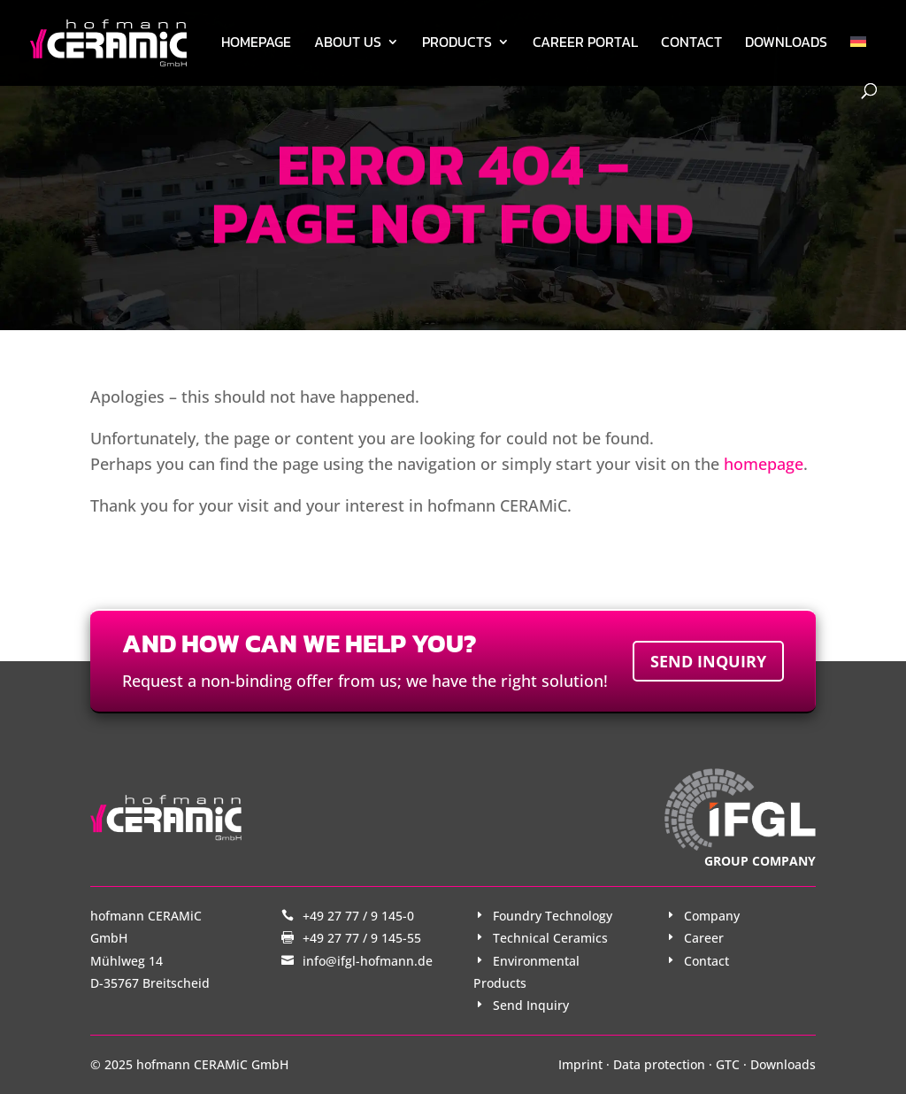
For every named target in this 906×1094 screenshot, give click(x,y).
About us (347, 43)
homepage (763, 463)
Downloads (786, 43)
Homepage (256, 43)
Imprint (580, 1064)
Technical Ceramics (550, 937)
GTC (728, 1064)
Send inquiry (708, 661)
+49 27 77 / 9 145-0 (358, 915)
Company (712, 915)
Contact (691, 43)
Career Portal (585, 43)
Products (457, 43)
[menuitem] (858, 59)
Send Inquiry (531, 1005)
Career (704, 937)
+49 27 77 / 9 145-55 (362, 937)
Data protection (659, 1064)
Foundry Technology (552, 915)
